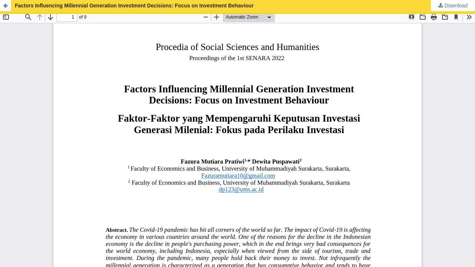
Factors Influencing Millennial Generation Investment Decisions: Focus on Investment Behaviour (134, 6)
